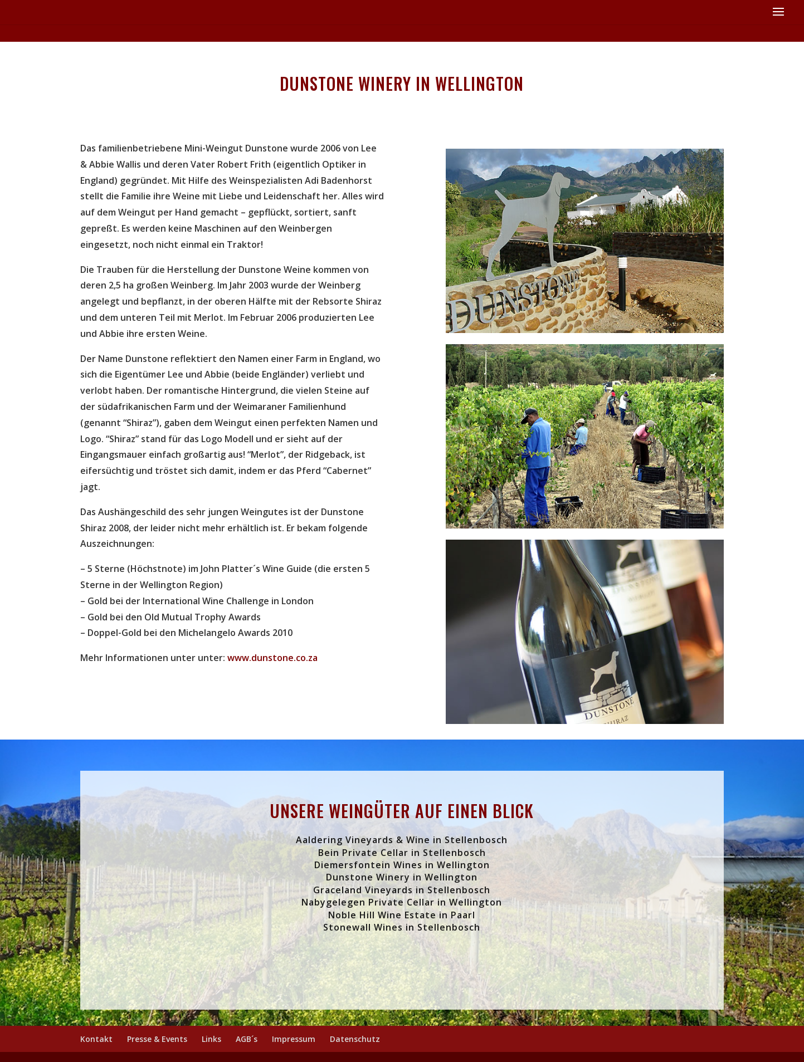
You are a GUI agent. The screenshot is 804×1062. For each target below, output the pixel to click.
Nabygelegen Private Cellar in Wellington (401, 902)
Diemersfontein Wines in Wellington (402, 865)
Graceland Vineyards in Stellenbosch (401, 890)
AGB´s (246, 1039)
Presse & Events (157, 1039)
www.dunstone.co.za (272, 658)
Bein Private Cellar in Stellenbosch (402, 852)
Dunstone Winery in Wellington (401, 877)
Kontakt (96, 1039)
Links (211, 1039)
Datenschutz (355, 1039)
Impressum (293, 1039)
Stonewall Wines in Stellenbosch (401, 927)
